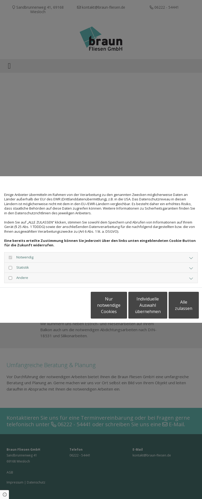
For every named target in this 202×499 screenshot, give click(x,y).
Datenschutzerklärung (21, 292)
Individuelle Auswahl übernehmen (125, 307)
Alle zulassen (174, 307)
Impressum (52, 292)
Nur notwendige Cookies (74, 308)
